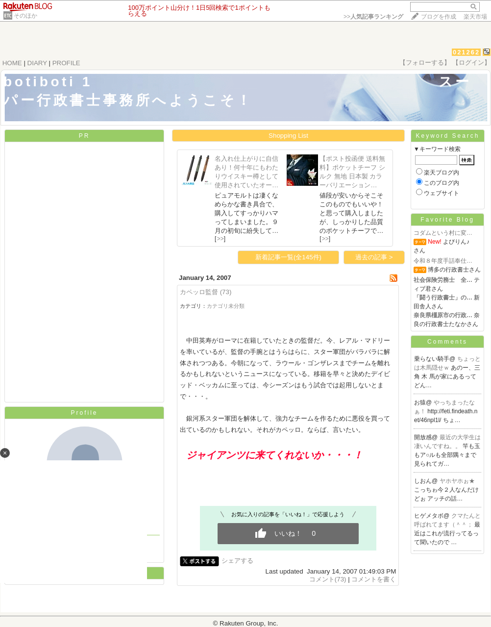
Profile (84, 412)
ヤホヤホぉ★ (457, 480)
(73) (226, 292)
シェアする (237, 560)
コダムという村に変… (443, 232)
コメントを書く (373, 579)
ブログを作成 (438, 16)
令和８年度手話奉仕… (443, 260)
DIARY (37, 63)
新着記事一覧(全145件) (288, 257)
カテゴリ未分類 (226, 306)
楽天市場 (475, 16)
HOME (12, 63)
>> (373, 16)
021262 (466, 52)
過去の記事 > (374, 257)
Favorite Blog (447, 219)
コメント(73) (327, 579)
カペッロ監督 (199, 292)
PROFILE (66, 63)
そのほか (25, 15)
